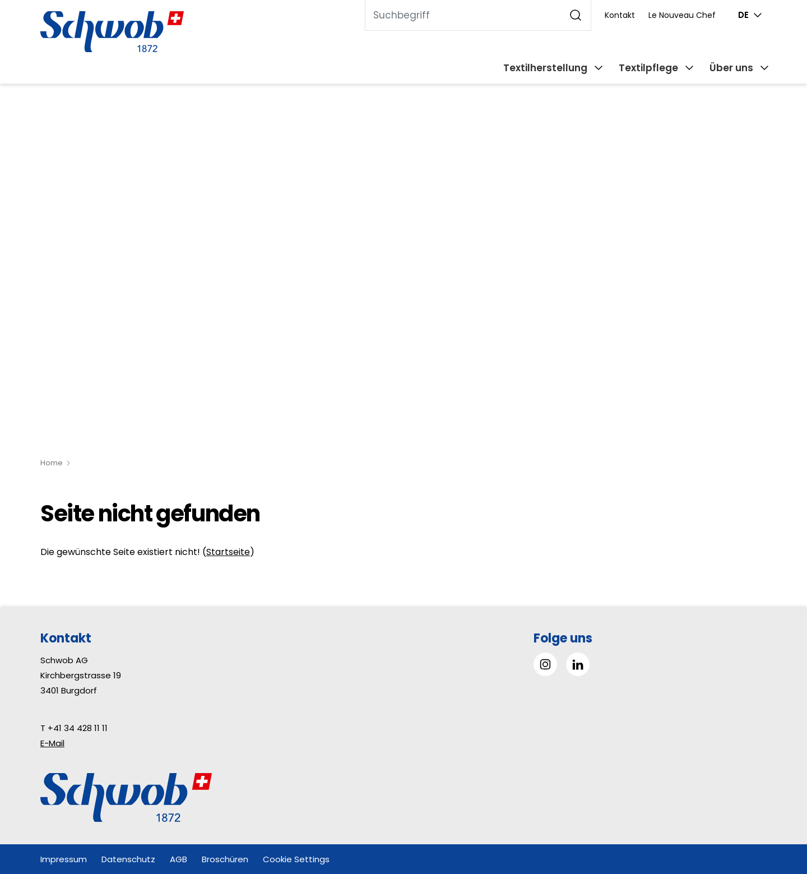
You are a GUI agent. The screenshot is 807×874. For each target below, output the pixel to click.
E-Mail (52, 743)
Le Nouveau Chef (682, 15)
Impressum (63, 859)
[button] (773, 803)
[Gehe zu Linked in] (578, 664)
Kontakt (620, 15)
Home (51, 462)
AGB (178, 859)
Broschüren (225, 859)
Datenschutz (128, 859)
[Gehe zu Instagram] (545, 664)
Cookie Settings (296, 859)
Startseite (228, 551)
